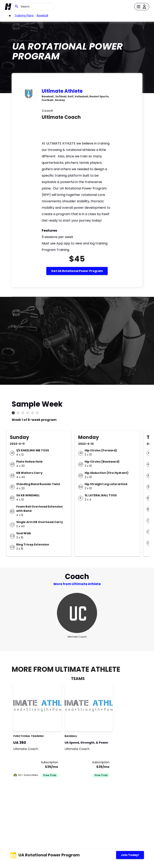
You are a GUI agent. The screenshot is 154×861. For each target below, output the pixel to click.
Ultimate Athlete (62, 91)
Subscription (49, 762)
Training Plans (24, 15)
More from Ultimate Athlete (77, 584)
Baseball (42, 15)
